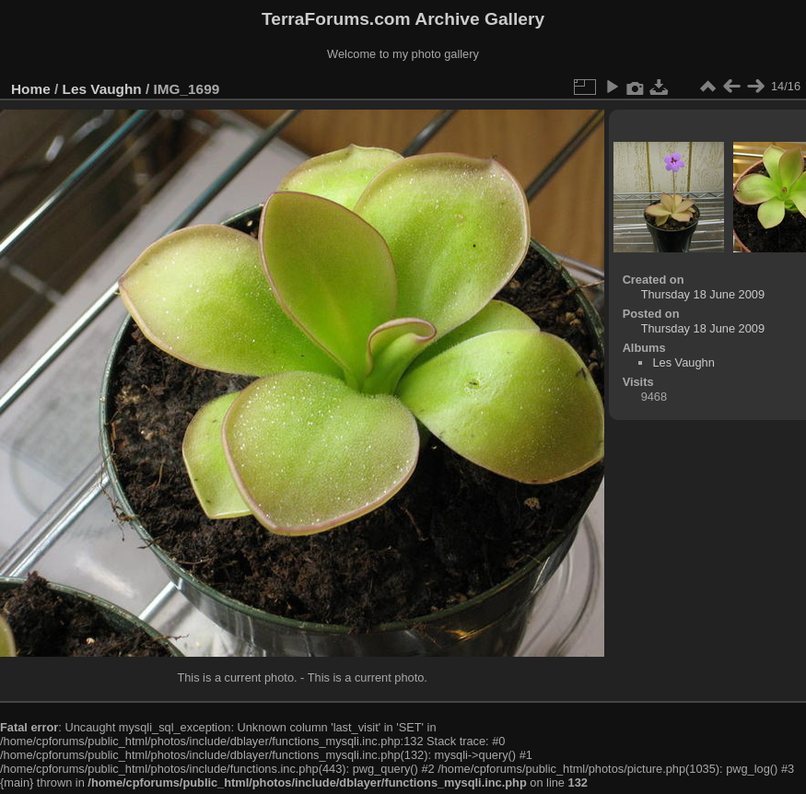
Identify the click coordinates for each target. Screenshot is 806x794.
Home (31, 89)
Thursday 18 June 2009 (703, 294)
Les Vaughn (102, 89)
